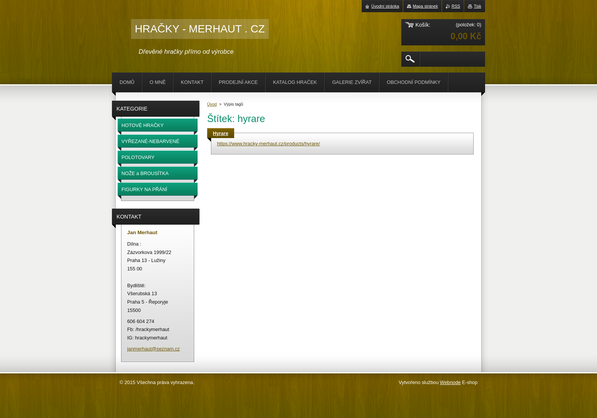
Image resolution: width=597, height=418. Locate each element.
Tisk (477, 6)
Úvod (212, 104)
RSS (456, 6)
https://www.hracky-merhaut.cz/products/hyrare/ (268, 143)
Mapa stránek (425, 6)
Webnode (450, 382)
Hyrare (220, 133)
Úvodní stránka (385, 6)
